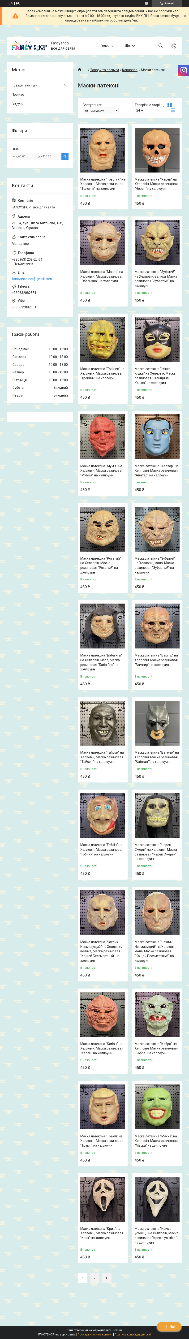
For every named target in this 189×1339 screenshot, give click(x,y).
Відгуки (17, 104)
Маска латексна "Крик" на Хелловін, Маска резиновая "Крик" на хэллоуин (101, 1233)
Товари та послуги (104, 70)
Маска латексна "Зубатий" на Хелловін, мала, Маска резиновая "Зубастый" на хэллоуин (155, 565)
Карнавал (129, 70)
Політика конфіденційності (133, 1334)
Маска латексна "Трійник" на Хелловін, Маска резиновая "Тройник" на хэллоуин (102, 373)
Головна (107, 46)
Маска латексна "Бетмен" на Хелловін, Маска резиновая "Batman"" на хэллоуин (157, 757)
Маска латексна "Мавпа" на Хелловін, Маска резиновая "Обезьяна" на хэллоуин (101, 276)
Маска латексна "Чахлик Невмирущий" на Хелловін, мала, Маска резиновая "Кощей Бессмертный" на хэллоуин (155, 951)
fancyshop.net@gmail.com (32, 279)
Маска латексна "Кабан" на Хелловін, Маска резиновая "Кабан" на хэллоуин (101, 1048)
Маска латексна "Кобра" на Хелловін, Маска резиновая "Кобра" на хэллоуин (156, 1048)
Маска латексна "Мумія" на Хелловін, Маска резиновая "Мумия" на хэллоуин (101, 470)
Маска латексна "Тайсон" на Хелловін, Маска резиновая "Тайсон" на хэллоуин (102, 757)
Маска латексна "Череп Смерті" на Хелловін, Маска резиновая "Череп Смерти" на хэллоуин (156, 852)
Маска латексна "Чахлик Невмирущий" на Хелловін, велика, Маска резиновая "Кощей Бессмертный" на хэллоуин (101, 951)
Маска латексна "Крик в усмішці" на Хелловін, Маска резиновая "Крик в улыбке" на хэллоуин (156, 1235)
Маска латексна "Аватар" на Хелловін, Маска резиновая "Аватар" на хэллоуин (157, 470)
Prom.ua (117, 1330)
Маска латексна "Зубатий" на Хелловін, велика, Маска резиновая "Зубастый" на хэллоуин (156, 279)
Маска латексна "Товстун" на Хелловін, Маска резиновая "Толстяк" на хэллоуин (102, 183)
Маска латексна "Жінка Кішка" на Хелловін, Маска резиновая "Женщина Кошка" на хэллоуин (155, 376)
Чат (169, 1327)
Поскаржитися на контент (95, 1334)
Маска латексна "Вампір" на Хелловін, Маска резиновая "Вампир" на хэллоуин (156, 659)
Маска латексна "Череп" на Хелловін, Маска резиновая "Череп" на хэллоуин (156, 183)
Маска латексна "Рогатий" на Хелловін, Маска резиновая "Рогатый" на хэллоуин (100, 565)
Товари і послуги (25, 85)
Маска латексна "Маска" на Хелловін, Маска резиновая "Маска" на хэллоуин (156, 1140)
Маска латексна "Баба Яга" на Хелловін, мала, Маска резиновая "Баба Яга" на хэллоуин (101, 662)
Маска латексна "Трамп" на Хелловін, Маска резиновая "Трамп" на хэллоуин (101, 1140)
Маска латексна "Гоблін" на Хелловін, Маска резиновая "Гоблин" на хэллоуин (101, 849)
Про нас (18, 94)
